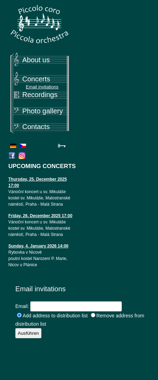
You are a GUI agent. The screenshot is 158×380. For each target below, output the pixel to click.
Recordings (39, 94)
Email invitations (42, 86)
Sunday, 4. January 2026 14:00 (38, 246)
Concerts (36, 79)
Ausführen (28, 333)
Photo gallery (42, 111)
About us (36, 60)
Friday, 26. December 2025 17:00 (40, 215)
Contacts (36, 126)
